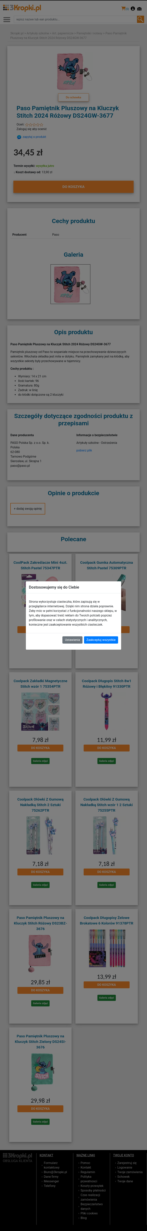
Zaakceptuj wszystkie (101, 640)
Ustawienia (72, 640)
